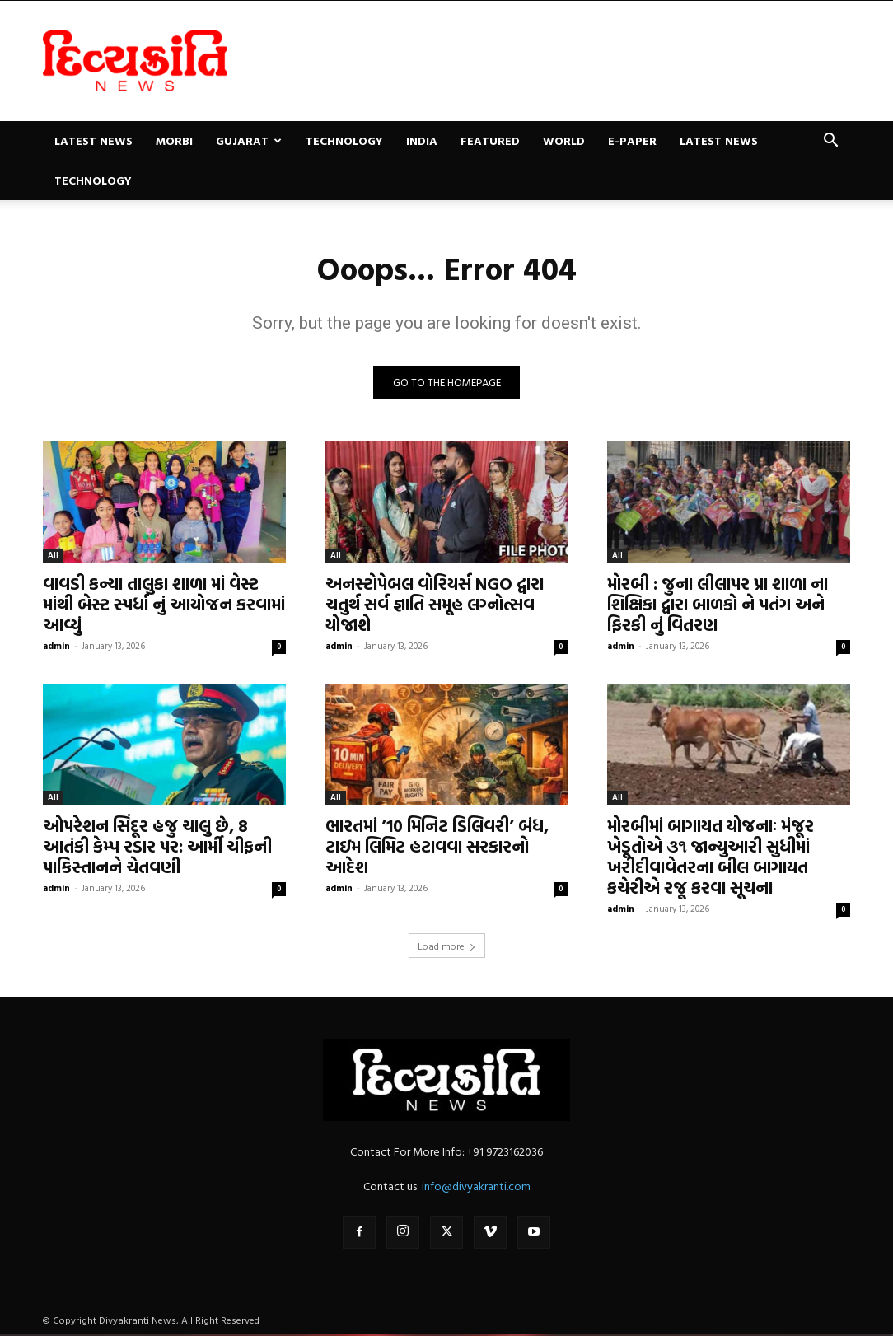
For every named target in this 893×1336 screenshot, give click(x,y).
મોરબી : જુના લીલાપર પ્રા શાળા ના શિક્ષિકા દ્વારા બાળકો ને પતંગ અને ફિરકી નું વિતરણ (717, 604)
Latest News (93, 140)
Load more (447, 947)
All (53, 555)
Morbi (174, 140)
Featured (490, 140)
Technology (344, 140)
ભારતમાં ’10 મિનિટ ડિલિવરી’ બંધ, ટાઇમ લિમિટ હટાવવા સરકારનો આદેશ (437, 847)
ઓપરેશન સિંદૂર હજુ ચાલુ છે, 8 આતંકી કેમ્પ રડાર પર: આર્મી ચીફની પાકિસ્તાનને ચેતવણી (157, 847)
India (421, 140)
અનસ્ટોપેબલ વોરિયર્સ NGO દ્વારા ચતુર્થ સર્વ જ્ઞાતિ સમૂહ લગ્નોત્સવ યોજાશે (434, 604)
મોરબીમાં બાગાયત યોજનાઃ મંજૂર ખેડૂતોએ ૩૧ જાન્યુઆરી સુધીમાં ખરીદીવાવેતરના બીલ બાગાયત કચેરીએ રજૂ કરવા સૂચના (710, 858)
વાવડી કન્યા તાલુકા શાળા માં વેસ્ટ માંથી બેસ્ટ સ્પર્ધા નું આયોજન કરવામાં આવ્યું (164, 604)
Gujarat (249, 140)
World (564, 140)
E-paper (632, 140)
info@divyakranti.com (476, 1187)
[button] (830, 142)
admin (56, 646)
